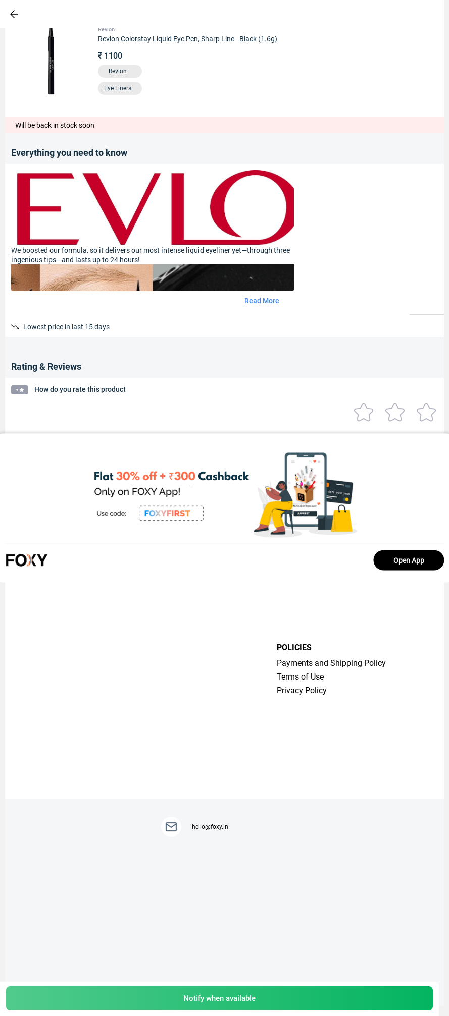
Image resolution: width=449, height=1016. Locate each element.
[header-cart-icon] (404, 14)
